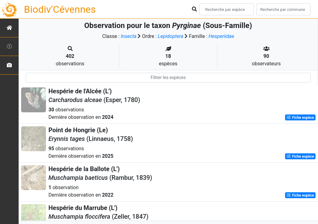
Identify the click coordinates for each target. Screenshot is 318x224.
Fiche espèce (300, 117)
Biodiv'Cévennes (60, 9)
